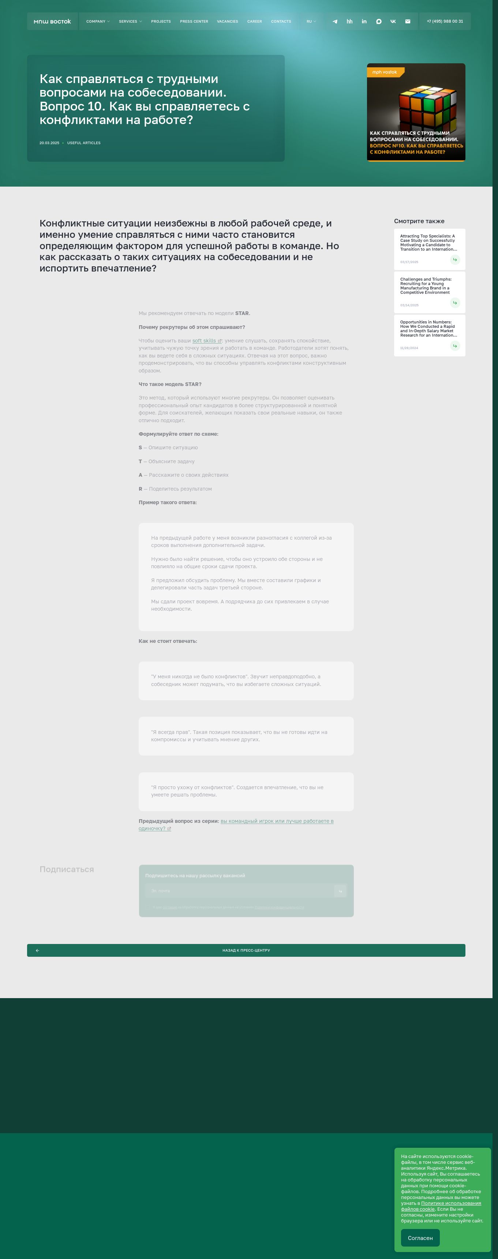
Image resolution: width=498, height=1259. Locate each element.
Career (254, 21)
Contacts (281, 21)
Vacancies (227, 21)
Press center (194, 21)
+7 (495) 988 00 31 (445, 21)
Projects (161, 21)
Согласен (420, 1237)
